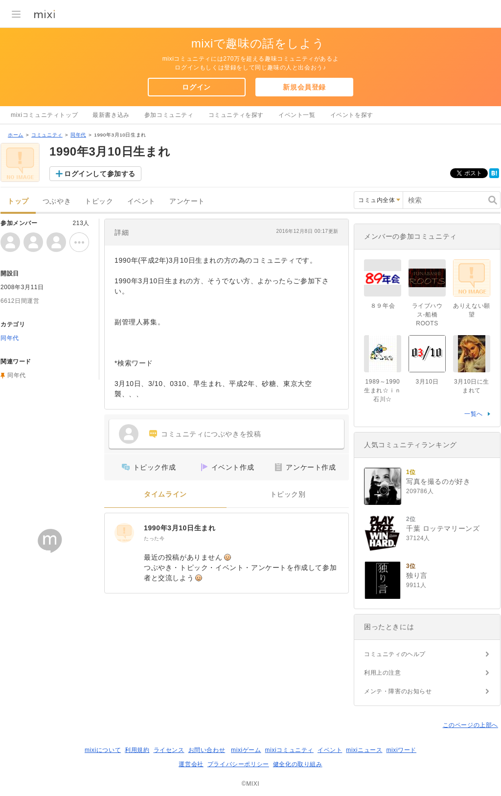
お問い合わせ (207, 750)
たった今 (154, 538)
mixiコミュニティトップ (44, 115)
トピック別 (288, 494)
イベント (141, 201)
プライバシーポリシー (238, 764)
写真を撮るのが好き (438, 481)
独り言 (417, 575)
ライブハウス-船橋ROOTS (427, 314)
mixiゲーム (246, 750)
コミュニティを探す (236, 115)
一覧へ (473, 413)
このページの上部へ (470, 725)
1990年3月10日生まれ (179, 528)
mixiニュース (364, 750)
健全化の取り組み (297, 764)
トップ (18, 201)
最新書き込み (111, 115)
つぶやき (57, 201)
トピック (99, 201)
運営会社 (191, 764)
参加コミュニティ (169, 115)
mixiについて (103, 750)
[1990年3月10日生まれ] (124, 533)
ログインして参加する (100, 174)
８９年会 (382, 305)
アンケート (187, 201)
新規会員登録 (304, 87)
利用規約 (137, 750)
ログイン (196, 87)
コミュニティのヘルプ (395, 654)
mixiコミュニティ (289, 750)
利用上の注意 (382, 672)
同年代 (78, 134)
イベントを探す (351, 115)
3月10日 (426, 381)
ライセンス (169, 750)
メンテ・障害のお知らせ (398, 691)
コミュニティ (47, 134)
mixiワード (401, 750)
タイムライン (165, 494)
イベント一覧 (297, 115)
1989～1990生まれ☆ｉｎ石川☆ (382, 390)
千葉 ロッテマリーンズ (443, 528)
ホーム (15, 134)
